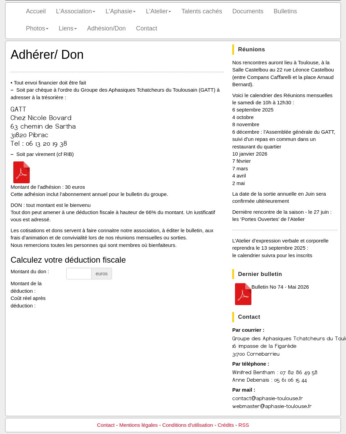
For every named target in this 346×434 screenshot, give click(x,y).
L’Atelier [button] (158, 11)
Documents (247, 11)
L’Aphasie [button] (121, 11)
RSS (243, 425)
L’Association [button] (75, 11)
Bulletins (285, 11)
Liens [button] (68, 28)
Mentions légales (138, 425)
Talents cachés (201, 11)
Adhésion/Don (106, 28)
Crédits (226, 425)
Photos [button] (37, 28)
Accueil (36, 11)
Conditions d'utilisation (187, 425)
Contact (146, 28)
